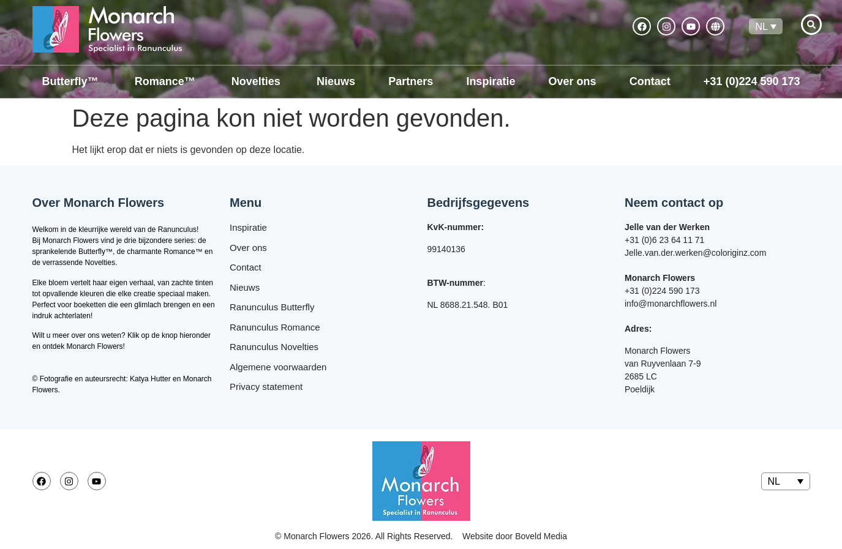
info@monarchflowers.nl (670, 303)
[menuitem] (765, 26)
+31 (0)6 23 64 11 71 (664, 240)
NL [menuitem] (761, 26)
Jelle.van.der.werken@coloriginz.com (695, 253)
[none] (765, 26)
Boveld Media (541, 536)
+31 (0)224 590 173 (662, 291)
